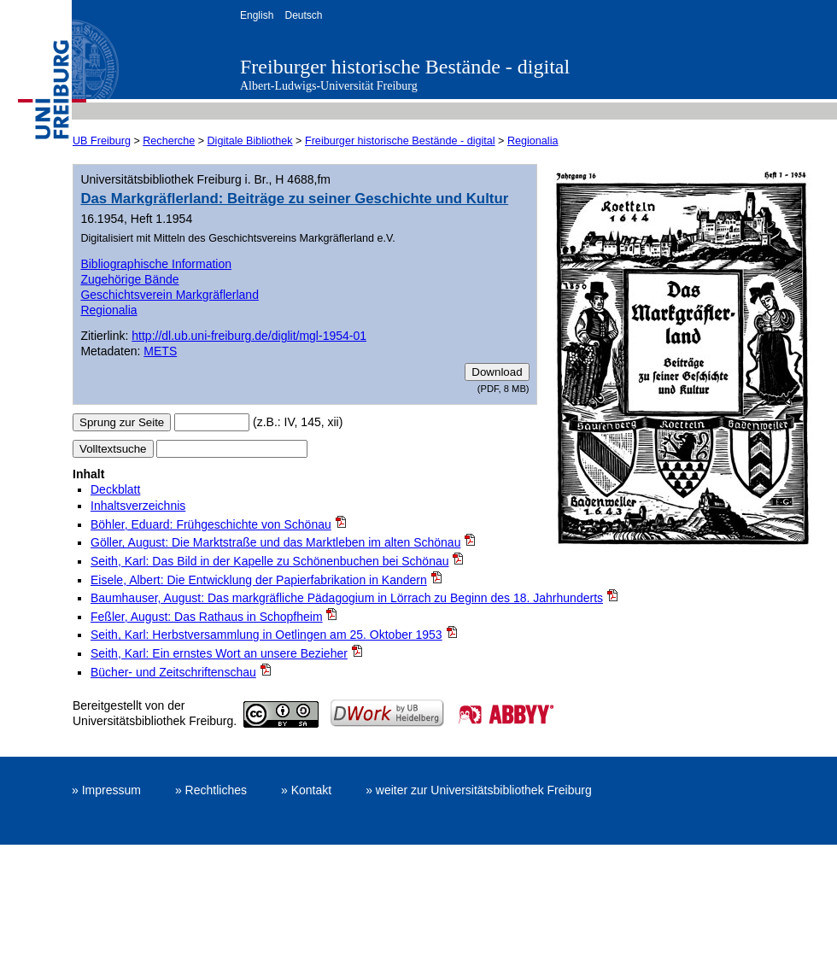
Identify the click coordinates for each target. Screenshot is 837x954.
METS (160, 351)
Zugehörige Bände (129, 279)
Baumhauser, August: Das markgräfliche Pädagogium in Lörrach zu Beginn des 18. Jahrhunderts (347, 598)
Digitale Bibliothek (250, 141)
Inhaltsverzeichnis (138, 505)
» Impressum (106, 790)
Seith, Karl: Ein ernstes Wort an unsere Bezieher (219, 653)
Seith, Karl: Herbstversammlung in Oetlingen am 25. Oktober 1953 (266, 634)
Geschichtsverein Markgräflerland (169, 294)
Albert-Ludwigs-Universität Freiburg (329, 85)
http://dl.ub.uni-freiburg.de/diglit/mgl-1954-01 (249, 335)
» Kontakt (306, 790)
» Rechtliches (211, 790)
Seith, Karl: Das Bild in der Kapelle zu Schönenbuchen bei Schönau (270, 561)
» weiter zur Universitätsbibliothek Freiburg (479, 790)
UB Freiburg (102, 141)
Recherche (169, 141)
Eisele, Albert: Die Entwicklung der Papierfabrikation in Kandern (259, 580)
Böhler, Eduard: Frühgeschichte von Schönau (211, 524)
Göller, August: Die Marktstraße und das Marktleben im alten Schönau (275, 542)
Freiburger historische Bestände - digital (405, 67)
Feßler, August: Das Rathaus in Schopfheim (207, 616)
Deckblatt (115, 489)
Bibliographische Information (155, 264)
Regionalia (533, 141)
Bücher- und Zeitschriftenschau (173, 672)
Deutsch (303, 15)
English (256, 15)
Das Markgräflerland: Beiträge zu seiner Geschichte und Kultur (294, 198)
